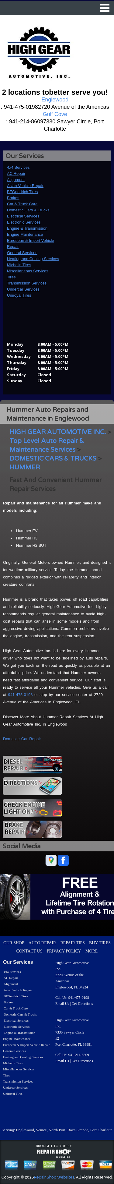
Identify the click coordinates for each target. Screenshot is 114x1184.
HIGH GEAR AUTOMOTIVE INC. (57, 432)
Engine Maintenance (25, 234)
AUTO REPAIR (42, 943)
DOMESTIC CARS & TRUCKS (52, 458)
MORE (91, 951)
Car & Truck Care (22, 204)
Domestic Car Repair (22, 739)
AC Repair (16, 173)
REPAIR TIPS (72, 943)
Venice (41, 1130)
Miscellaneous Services (27, 271)
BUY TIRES (100, 943)
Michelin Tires (19, 265)
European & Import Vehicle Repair (26, 1045)
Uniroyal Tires (19, 295)
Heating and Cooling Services (33, 258)
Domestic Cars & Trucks (28, 210)
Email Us (62, 1004)
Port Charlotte (101, 1130)
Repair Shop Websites (54, 1177)
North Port (57, 1130)
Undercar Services (23, 289)
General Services (22, 252)
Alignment (16, 179)
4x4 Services (18, 167)
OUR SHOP (13, 943)
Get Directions (82, 1004)
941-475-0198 (20, 694)
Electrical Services (23, 216)
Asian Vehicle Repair (25, 185)
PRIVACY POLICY (64, 951)
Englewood (25, 1130)
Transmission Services (27, 283)
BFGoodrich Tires (22, 191)
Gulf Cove (55, 114)
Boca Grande (77, 1130)
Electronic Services (24, 222)
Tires (11, 277)
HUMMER (24, 467)
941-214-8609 (78, 1055)
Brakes (13, 198)
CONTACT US (29, 951)
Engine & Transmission (27, 228)
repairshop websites (54, 1153)
